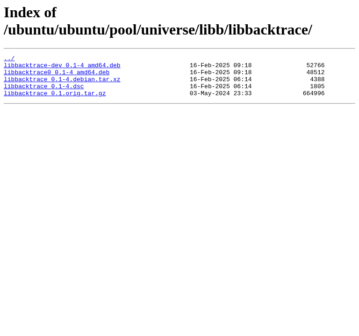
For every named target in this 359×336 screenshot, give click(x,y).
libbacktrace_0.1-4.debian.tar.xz (62, 84)
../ (9, 59)
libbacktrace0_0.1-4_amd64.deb (56, 76)
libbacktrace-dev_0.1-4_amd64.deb (62, 67)
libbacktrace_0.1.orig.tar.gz (55, 101)
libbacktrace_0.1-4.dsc (44, 93)
